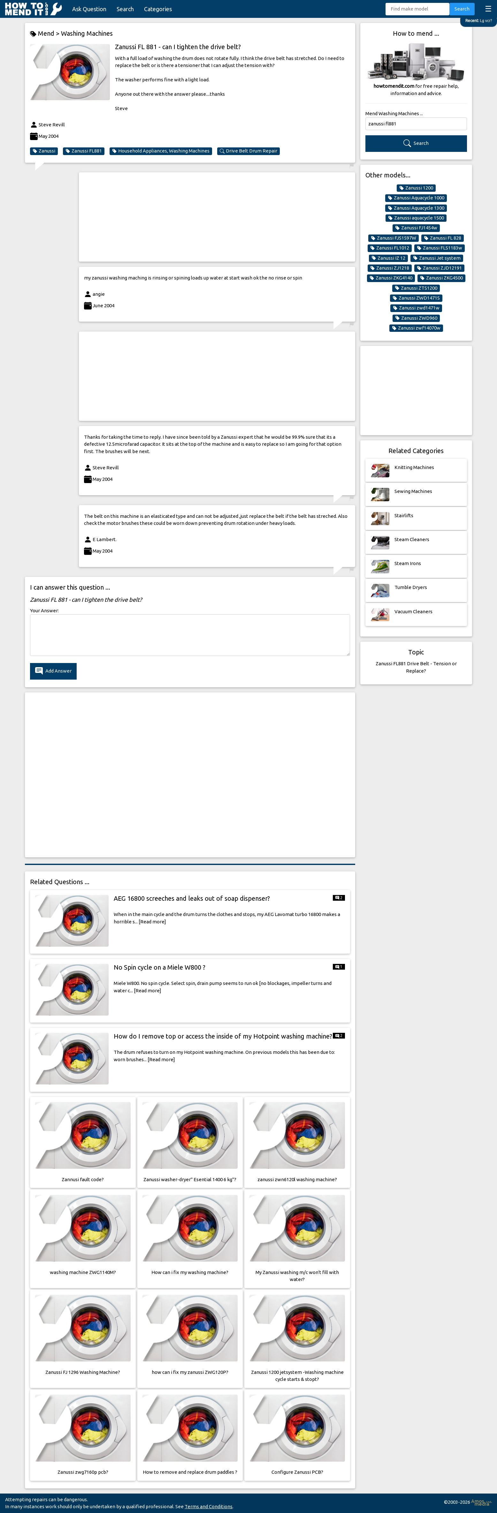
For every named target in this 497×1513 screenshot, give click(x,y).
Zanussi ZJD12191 (439, 268)
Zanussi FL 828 (442, 238)
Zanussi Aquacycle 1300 (416, 208)
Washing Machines (87, 33)
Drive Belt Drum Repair (248, 151)
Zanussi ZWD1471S (416, 298)
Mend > (45, 34)
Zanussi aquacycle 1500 (416, 218)
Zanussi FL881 (83, 151)
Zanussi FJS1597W (393, 238)
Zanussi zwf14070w (416, 328)
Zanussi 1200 (416, 188)
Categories (158, 9)
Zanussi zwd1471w (416, 308)
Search (125, 9)
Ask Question (89, 9)
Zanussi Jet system (437, 258)
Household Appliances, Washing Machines (161, 151)
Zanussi (44, 151)
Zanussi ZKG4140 (391, 278)
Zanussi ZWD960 (416, 318)
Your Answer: (44, 610)
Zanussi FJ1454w (416, 228)
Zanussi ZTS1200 (416, 288)
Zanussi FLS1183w (439, 248)
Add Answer (53, 671)
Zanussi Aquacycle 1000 (416, 198)
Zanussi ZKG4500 (441, 278)
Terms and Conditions (209, 1506)
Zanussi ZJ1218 (389, 268)
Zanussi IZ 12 (388, 258)
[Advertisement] (217, 217)
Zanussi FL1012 (389, 248)
